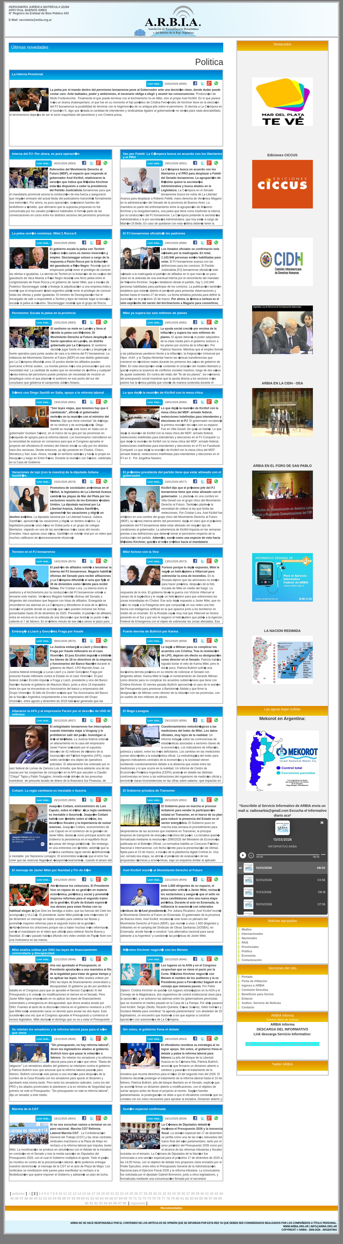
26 (136, 1193)
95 (110, 1203)
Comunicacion (252, 960)
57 (69, 1198)
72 (140, 1198)
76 (159, 1198)
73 (144, 1198)
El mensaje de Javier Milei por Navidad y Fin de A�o (51, 870)
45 (12, 1198)
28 (145, 1193)
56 (64, 1198)
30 (155, 1193)
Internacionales (252, 934)
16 (89, 1193)
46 (17, 1198)
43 (216, 1193)
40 (202, 1193)
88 (215, 1198)
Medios (247, 929)
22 (117, 1193)
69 (126, 1198)
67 (116, 1198)
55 (59, 1198)
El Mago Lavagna (136, 711)
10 (60, 1193)
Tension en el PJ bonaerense (33, 552)
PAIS (245, 942)
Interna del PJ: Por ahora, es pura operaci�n (45, 154)
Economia (249, 955)
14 (79, 1193)
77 (163, 1198)
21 (112, 1193)
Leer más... (154, 83)
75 (154, 1198)
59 (78, 1198)
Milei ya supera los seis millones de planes (155, 313)
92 (96, 1203)
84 (196, 1198)
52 (45, 1198)
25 (131, 1193)
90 (87, 1203)
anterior (18, 1193)
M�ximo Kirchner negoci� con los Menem (155, 950)
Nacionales (249, 938)
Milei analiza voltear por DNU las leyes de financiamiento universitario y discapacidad (54, 951)
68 (121, 1198)
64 (102, 1198)
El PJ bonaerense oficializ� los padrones (154, 233)
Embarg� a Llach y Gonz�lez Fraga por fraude (47, 631)
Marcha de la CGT (25, 1109)
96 (115, 1203)
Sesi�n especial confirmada (144, 1109)
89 (220, 1198)
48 (26, 1198)
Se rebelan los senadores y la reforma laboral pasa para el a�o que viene (59, 1031)
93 (101, 1203)
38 (193, 1193)
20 (108, 1193)
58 (74, 1198)
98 (125, 1203)
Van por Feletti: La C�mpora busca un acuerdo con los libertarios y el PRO (172, 155)
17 (93, 1193)
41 (207, 1193)
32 (164, 1193)
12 (70, 1193)
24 (127, 1193)
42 (212, 1193)
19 (103, 1193)
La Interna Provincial (27, 74)
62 (92, 1198)
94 (106, 1203)
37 (188, 1193)
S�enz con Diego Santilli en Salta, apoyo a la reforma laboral (58, 392)
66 (111, 1198)
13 (75, 1193)
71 (135, 1198)
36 (183, 1193)
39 (197, 1193)
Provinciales (250, 947)
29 (150, 1193)
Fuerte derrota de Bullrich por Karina (150, 631)
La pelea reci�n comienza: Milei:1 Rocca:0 (44, 233)
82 (187, 1198)
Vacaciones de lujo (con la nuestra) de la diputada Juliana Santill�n (55, 474)
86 (206, 1198)
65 (107, 1198)
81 (182, 1198)
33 (169, 1193)
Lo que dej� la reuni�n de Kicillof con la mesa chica (163, 392)
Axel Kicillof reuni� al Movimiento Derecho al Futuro (163, 870)
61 (88, 1198)
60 (83, 1198)
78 (168, 1198)
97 (120, 1203)
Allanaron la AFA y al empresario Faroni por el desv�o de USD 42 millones (61, 712)
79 (173, 1198)
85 (201, 1198)
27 (141, 1193)
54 (55, 1198)
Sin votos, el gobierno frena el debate (151, 1029)
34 (174, 1193)
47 (22, 1198)
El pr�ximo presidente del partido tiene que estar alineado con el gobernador (172, 474)
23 (122, 1193)
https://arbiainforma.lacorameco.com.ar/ (282, 1044)
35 (178, 1193)
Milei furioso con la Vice (141, 552)
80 (178, 1198)
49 (31, 1198)
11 (65, 1193)
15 (84, 1193)
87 (211, 1198)
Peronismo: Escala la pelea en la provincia (44, 313)
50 (36, 1198)
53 (50, 1198)
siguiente (137, 1203)
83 (192, 1198)
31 (160, 1193)
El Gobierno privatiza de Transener (149, 790)
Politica (247, 951)
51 (40, 1198)
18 (98, 1193)
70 (130, 1198)
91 (91, 1203)
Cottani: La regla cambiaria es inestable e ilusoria (49, 790)
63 (97, 1198)
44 (221, 1193)
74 (149, 1198)
